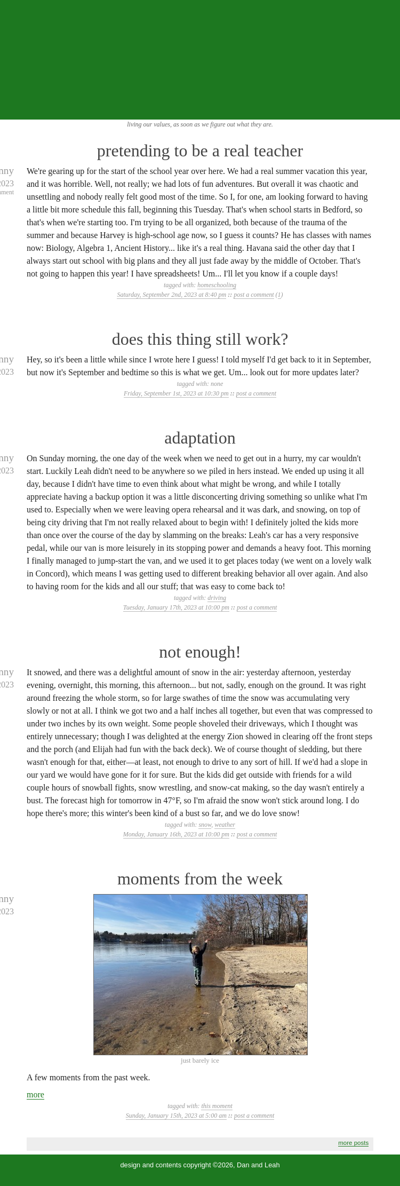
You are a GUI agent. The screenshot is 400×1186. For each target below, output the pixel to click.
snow (204, 824)
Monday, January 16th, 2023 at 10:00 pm (176, 834)
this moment (216, 1106)
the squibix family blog (200, 59)
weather (224, 824)
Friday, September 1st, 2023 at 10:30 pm (176, 393)
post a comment (254, 294)
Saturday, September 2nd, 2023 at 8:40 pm (171, 294)
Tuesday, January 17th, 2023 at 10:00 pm (176, 607)
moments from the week (200, 878)
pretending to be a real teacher (200, 150)
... (384, 108)
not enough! (200, 651)
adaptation (199, 437)
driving (216, 598)
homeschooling (216, 285)
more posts (353, 1143)
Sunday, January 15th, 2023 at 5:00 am (176, 1115)
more (35, 1094)
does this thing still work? (200, 339)
